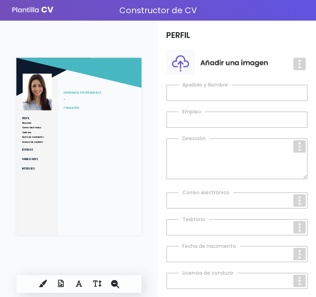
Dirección (194, 138)
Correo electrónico (206, 192)
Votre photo (185, 53)
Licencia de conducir (207, 272)
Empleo (191, 111)
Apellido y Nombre (205, 84)
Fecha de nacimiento (209, 246)
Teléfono (193, 219)
